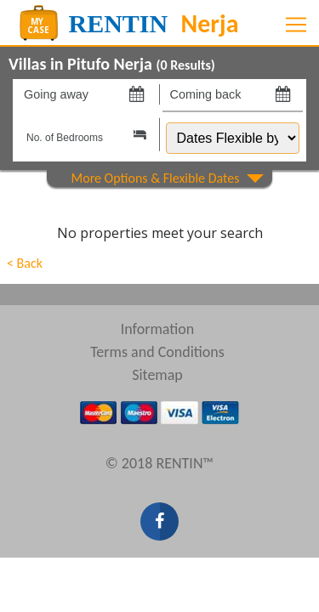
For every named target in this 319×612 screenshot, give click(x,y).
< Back (25, 263)
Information (158, 329)
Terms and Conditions (157, 352)
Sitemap (157, 375)
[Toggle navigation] (296, 24)
